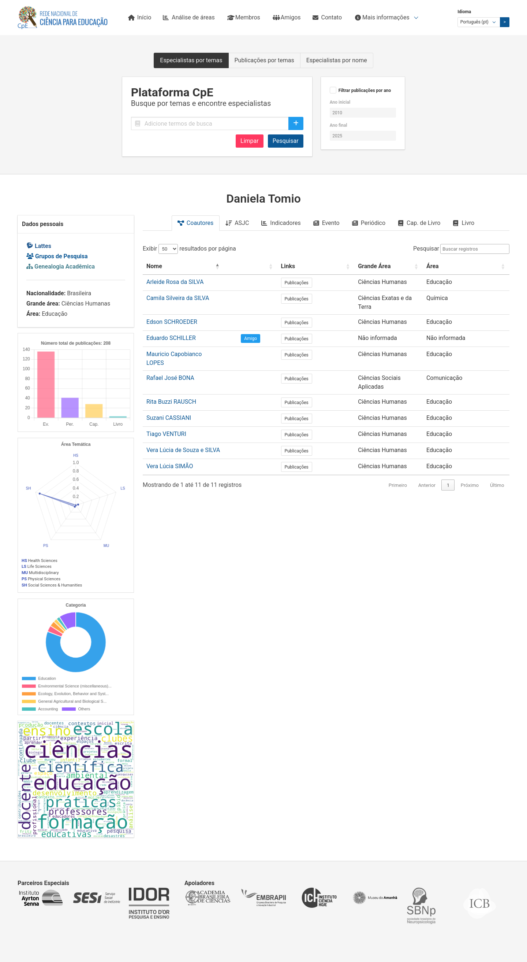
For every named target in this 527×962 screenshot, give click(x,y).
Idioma (464, 11)
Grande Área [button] (362, 266)
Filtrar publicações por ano (365, 90)
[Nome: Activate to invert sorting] (198, 266)
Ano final (338, 125)
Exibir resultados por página (189, 248)
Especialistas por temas (191, 60)
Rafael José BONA (170, 362)
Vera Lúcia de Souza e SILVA (183, 426)
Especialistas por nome (336, 60)
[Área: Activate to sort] (477, 266)
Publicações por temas (264, 60)
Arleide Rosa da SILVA (174, 281)
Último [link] (497, 462)
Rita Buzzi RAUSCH (171, 378)
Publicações (309, 282)
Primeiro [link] (398, 462)
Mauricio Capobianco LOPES (183, 346)
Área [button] (456, 266)
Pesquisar (286, 140)
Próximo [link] (470, 462)
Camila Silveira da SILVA (177, 298)
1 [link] (448, 462)
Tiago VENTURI (166, 410)
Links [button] (301, 266)
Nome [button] (154, 266)
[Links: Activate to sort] (316, 266)
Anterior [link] (427, 462)
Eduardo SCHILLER (171, 330)
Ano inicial (340, 102)
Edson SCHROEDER (171, 314)
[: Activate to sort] (271, 266)
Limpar (249, 140)
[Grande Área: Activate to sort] (394, 266)
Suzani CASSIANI (168, 394)
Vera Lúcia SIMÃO (169, 443)
